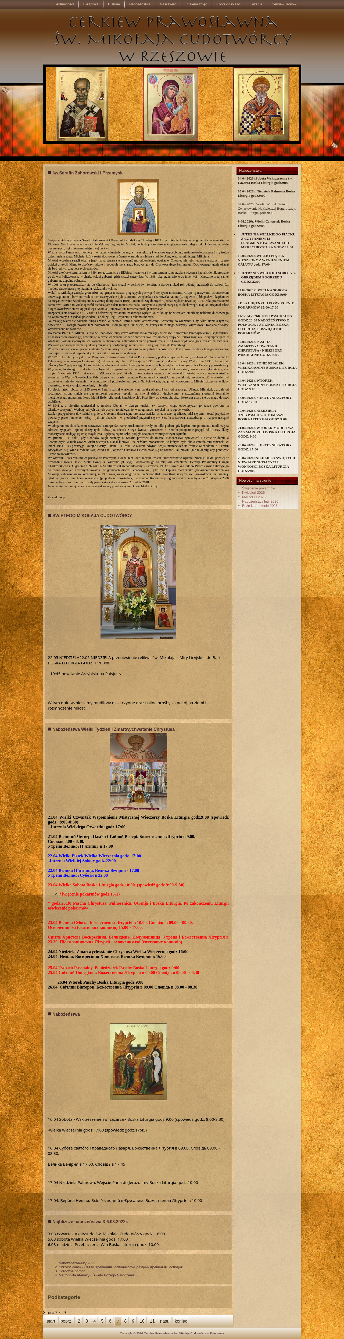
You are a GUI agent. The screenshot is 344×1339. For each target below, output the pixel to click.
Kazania (256, 4)
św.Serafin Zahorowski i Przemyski (88, 173)
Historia (114, 4)
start (51, 1321)
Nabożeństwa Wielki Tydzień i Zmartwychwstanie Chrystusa (113, 729)
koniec (181, 1321)
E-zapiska (91, 4)
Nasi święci (168, 4)
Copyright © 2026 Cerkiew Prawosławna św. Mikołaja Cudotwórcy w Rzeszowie (172, 1333)
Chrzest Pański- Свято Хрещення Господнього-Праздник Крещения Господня (120, 1267)
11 (152, 1321)
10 (142, 1321)
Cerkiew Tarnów (284, 4)
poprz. (66, 1321)
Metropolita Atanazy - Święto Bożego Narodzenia (97, 1275)
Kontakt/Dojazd (228, 4)
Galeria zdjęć (197, 4)
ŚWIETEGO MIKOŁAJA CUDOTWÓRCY (92, 515)
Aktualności (65, 4)
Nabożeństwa (139, 4)
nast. (165, 1321)
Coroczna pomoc (72, 1271)
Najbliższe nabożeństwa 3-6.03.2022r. (90, 1221)
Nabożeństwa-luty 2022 (77, 1263)
